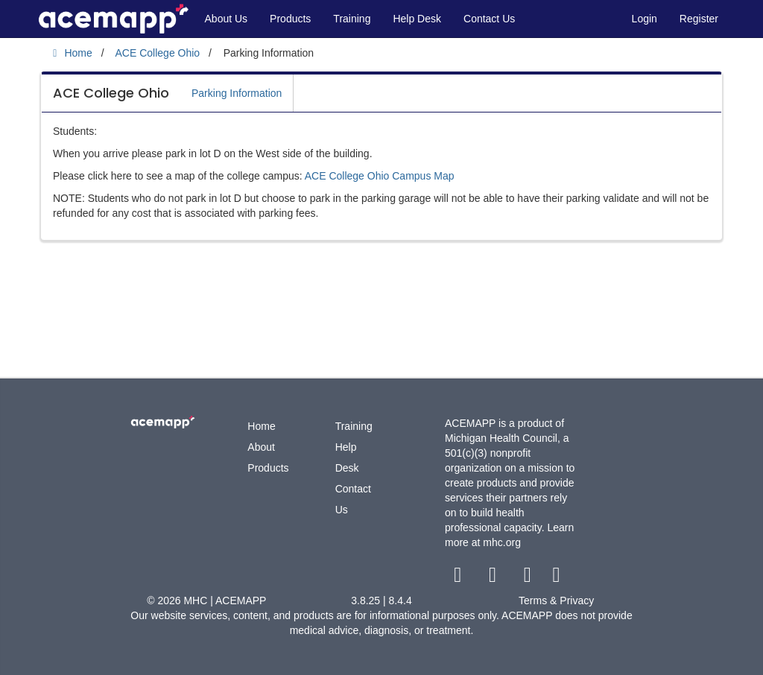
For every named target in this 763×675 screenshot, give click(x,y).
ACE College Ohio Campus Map (380, 176)
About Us (226, 19)
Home (261, 426)
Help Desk (417, 19)
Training (351, 19)
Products (290, 19)
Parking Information (236, 93)
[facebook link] (459, 578)
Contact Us (489, 19)
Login (644, 19)
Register (699, 19)
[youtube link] (528, 578)
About (261, 447)
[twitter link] (494, 578)
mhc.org (502, 542)
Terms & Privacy (556, 600)
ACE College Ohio (111, 92)
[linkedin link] (556, 578)
